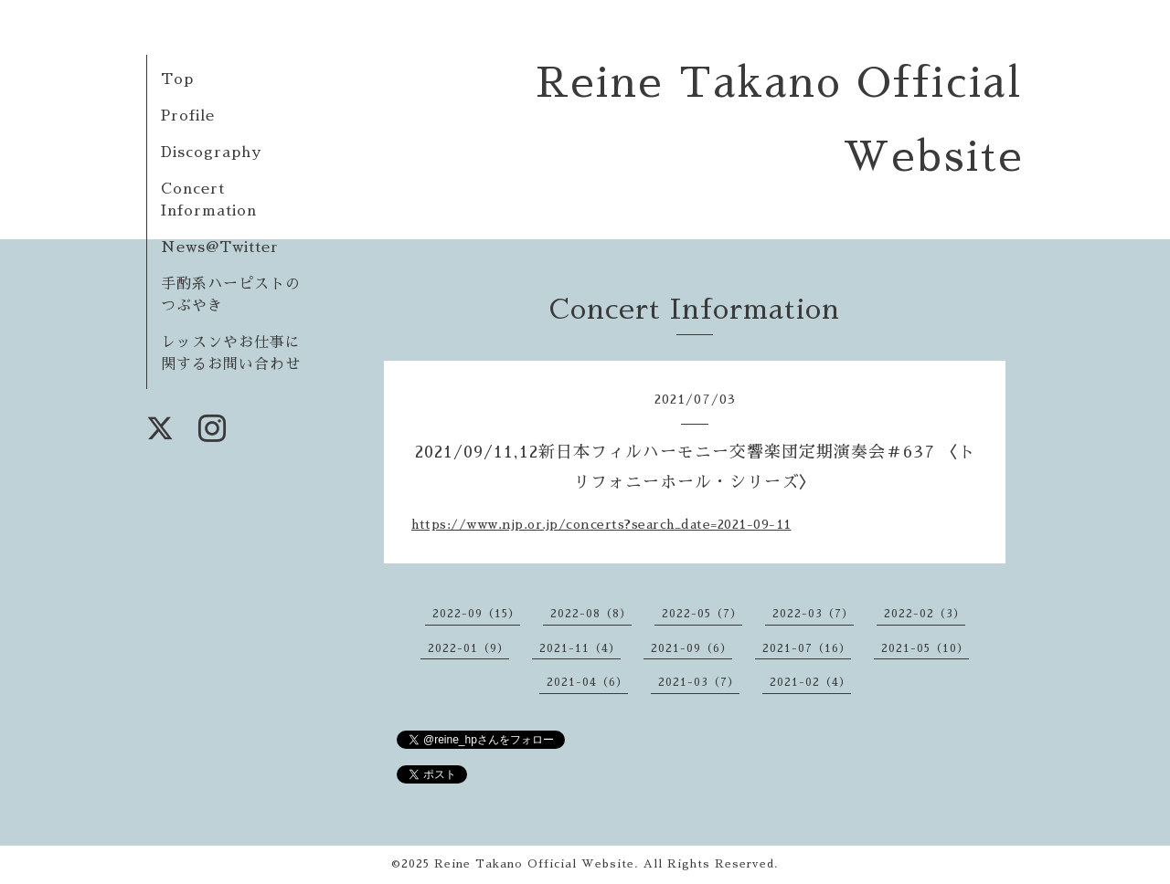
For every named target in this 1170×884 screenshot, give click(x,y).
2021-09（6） (691, 648)
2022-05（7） (702, 613)
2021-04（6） (587, 682)
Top (177, 79)
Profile (188, 116)
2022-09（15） (476, 613)
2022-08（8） (591, 613)
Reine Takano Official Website (534, 863)
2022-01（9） (468, 648)
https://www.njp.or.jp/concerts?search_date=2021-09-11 (601, 524)
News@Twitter (220, 247)
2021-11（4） (580, 648)
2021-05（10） (925, 648)
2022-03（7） (813, 613)
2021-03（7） (698, 682)
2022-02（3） (924, 613)
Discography (211, 152)
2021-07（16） (806, 648)
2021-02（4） (810, 682)
